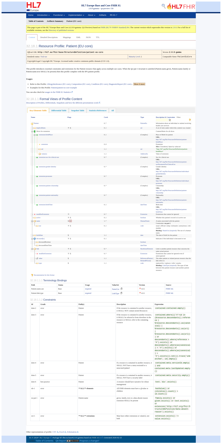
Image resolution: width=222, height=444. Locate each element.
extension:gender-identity (47, 166)
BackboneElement (146, 248)
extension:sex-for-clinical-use (49, 157)
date (141, 235)
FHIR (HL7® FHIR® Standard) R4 (115, 27)
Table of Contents (44, 440)
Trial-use (43, 56)
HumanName (145, 221)
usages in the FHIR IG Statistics (58, 92)
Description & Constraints (165, 117)
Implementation (76, 15)
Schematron (71, 431)
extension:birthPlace (46, 134)
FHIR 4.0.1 (96, 437)
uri (141, 127)
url (42, 149)
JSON (88, 37)
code (142, 225)
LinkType (166, 265)
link (37, 248)
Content (32, 37)
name (38, 221)
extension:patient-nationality (48, 195)
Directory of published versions (61, 30)
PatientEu (143, 123)
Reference (143, 258)
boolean (143, 217)
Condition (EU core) (99, 84)
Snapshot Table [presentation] (77, 110)
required (173, 230)
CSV (54, 431)
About (91, 15)
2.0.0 (175, 27)
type (40, 263)
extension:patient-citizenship (48, 185)
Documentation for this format (42, 275)
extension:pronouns (45, 176)
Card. (106, 117)
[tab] (38, 110)
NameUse (166, 230)
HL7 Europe (45, 437)
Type (142, 117)
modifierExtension (42, 214)
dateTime (143, 204)
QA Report (61, 440)
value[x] (44, 153)
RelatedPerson (145, 260)
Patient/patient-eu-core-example (64, 87)
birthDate (39, 235)
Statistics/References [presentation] (98, 110)
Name (33, 117)
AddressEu (144, 153)
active (38, 217)
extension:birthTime (46, 204)
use (40, 225)
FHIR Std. (169, 288)
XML (78, 37)
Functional (59, 15)
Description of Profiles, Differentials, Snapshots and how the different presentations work (62, 102)
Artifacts (102, 15)
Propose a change (89, 440)
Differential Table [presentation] (58, 110)
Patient (36, 123)
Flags (69, 117)
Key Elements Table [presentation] (38, 110)
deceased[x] (40, 238)
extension (44, 144)
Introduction (43, 15)
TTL (98, 37)
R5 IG (112, 15)
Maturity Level (134, 56)
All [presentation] (112, 110)
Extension (143, 214)
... (138, 83)
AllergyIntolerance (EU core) (58, 84)
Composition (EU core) (80, 84)
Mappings (67, 37)
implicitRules (40, 127)
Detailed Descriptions (49, 37)
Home (30, 15)
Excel (61, 431)
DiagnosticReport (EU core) (120, 84)
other (40, 258)
